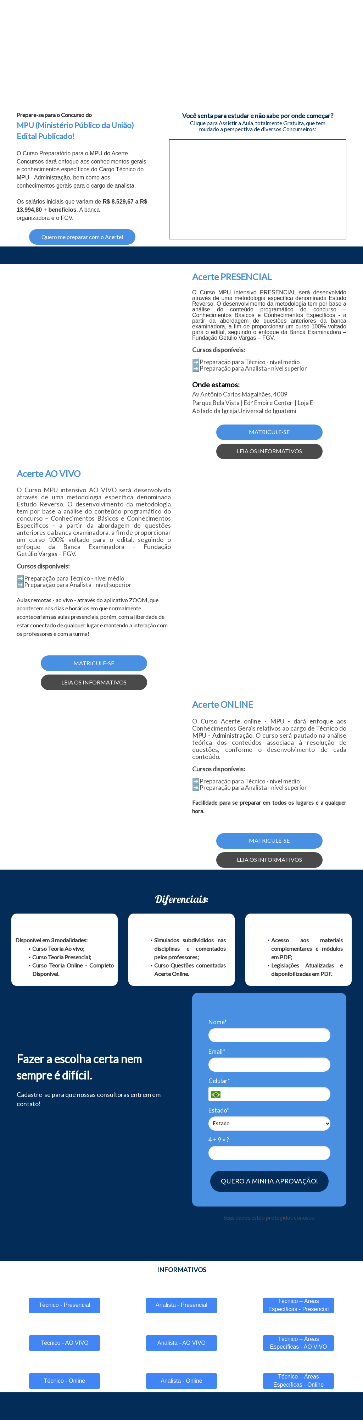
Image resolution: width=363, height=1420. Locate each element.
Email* (216, 1051)
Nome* (217, 1022)
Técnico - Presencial (64, 1305)
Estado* (218, 1110)
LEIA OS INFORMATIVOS (269, 451)
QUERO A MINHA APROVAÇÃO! (269, 1181)
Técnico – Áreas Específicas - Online (298, 1381)
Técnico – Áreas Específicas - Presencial (298, 1305)
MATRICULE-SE (269, 431)
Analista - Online (181, 1381)
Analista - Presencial (181, 1305)
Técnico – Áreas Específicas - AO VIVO (298, 1343)
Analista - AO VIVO (181, 1343)
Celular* (219, 1081)
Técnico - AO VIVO (64, 1343)
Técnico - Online (64, 1381)
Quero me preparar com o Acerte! (82, 236)
